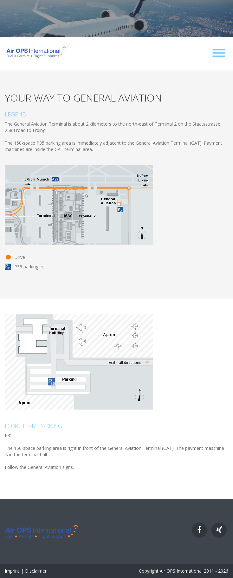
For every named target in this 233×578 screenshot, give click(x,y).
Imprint (12, 571)
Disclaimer (36, 571)
